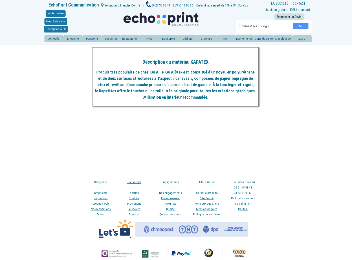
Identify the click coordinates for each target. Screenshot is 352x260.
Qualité (170, 209)
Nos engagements (170, 193)
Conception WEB (56, 29)
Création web (100, 203)
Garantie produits (207, 193)
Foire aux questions (207, 203)
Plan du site (134, 182)
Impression (101, 198)
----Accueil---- (56, 13)
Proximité (170, 203)
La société (134, 209)
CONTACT (299, 4)
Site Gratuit (207, 198)
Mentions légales (206, 209)
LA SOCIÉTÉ (280, 3)
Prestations (134, 203)
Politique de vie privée (206, 214)
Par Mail (243, 209)
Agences (134, 214)
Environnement (170, 198)
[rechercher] (264, 26)
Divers (101, 214)
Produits (134, 198)
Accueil (134, 193)
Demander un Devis (289, 17)
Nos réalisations (55, 21)
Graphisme (101, 193)
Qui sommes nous (170, 214)
